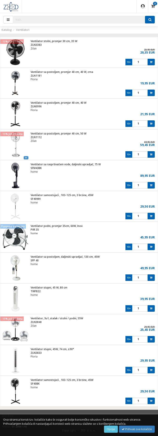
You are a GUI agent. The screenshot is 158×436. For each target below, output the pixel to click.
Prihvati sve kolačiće (137, 429)
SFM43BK (36, 168)
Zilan (34, 48)
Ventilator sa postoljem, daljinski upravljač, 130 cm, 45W (65, 257)
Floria (34, 79)
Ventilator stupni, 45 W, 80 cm (49, 287)
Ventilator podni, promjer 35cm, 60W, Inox (57, 226)
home (34, 172)
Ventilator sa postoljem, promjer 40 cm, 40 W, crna (62, 72)
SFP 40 (35, 260)
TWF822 (36, 291)
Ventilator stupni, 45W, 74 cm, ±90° (52, 349)
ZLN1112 (36, 137)
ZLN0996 (36, 106)
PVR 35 (35, 229)
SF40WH (36, 199)
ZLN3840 (36, 322)
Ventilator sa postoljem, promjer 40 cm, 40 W (58, 103)
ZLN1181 (36, 75)
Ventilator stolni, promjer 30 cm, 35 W (54, 41)
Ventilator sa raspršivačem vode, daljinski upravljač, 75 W (66, 164)
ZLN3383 (36, 45)
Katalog (7, 30)
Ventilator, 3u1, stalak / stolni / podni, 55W (57, 318)
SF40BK (35, 383)
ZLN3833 (36, 353)
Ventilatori (23, 30)
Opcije (111, 429)
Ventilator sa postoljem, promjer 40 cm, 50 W (58, 133)
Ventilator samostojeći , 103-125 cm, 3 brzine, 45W (62, 195)
